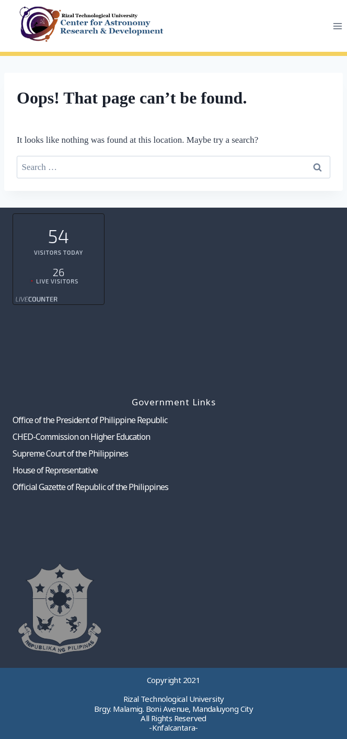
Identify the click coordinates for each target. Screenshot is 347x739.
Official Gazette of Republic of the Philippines (90, 487)
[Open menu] (337, 26)
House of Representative (55, 470)
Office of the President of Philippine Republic (90, 420)
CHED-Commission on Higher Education (81, 436)
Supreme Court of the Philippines (70, 453)
